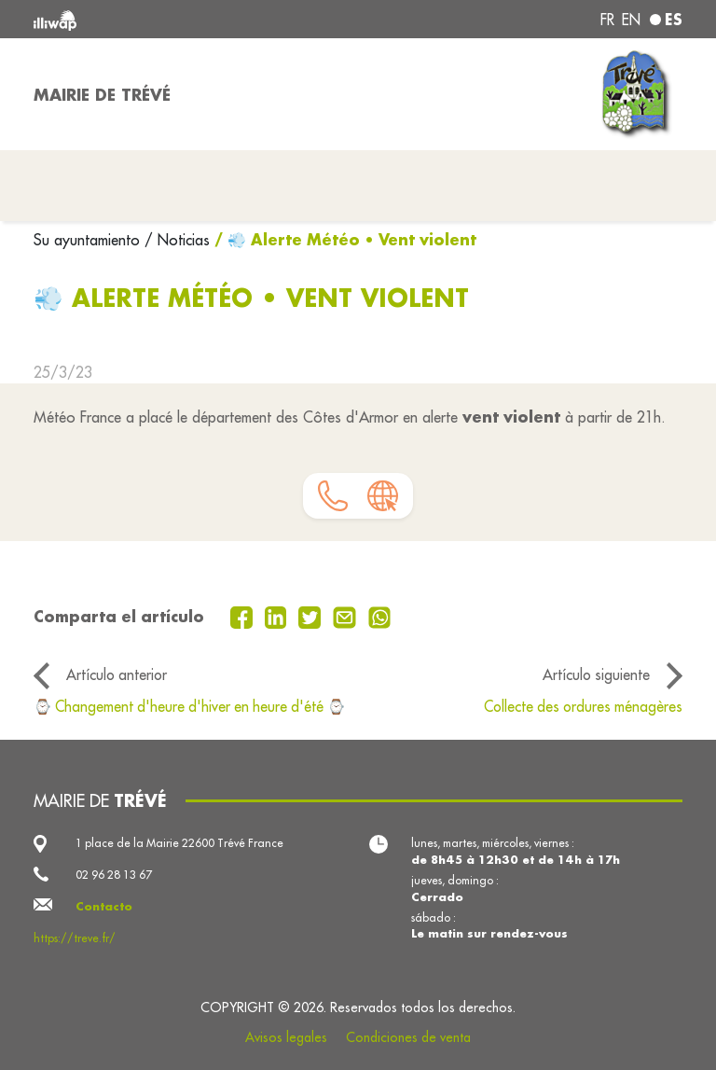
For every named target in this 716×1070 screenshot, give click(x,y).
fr (607, 19)
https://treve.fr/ (75, 938)
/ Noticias (177, 239)
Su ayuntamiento (89, 239)
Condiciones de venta (408, 1037)
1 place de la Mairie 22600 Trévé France (179, 843)
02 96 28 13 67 (114, 875)
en (631, 19)
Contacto (104, 906)
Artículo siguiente (596, 674)
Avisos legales (286, 1037)
